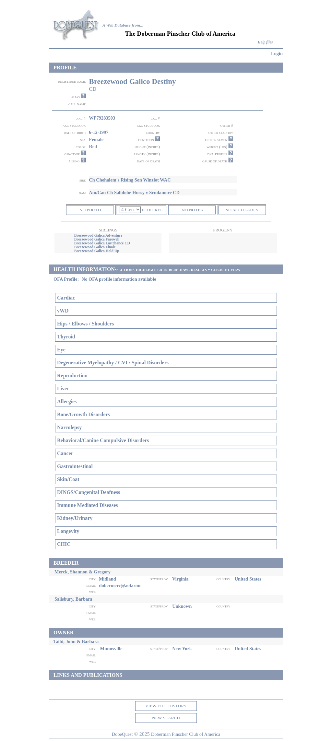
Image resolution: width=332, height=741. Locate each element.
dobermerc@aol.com (119, 585)
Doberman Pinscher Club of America (185, 734)
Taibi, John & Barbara (76, 641)
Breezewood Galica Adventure (98, 235)
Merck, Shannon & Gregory (82, 571)
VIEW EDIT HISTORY (166, 705)
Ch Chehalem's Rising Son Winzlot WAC (130, 179)
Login (277, 53)
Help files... (267, 42)
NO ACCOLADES (241, 209)
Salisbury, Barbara (73, 599)
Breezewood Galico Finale (95, 247)
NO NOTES (192, 209)
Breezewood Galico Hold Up (96, 251)
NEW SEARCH (166, 717)
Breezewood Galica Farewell (97, 239)
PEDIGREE (152, 209)
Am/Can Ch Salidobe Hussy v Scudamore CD (134, 192)
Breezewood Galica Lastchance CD (102, 243)
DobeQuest (122, 734)
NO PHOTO (90, 209)
